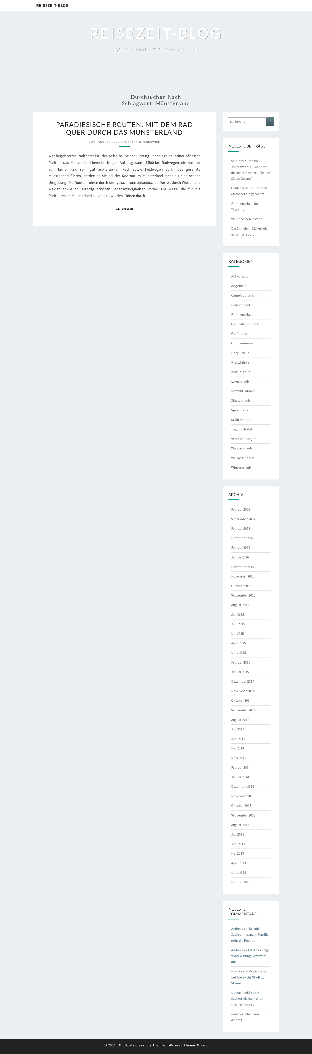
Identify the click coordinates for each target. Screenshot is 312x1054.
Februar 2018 (240, 528)
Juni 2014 (238, 738)
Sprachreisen (240, 410)
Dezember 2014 (242, 681)
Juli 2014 (237, 729)
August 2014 (240, 719)
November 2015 (242, 576)
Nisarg (202, 1045)
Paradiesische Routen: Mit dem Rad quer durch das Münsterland (124, 128)
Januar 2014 (240, 777)
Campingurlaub (242, 295)
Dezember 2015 (242, 567)
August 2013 (240, 825)
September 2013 (243, 815)
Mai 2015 (237, 633)
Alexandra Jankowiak (142, 141)
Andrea (236, 950)
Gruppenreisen (242, 343)
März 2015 (238, 652)
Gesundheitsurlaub (245, 324)
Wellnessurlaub (242, 458)
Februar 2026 (240, 509)
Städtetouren (241, 419)
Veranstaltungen (243, 438)
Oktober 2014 (241, 700)
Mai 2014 (237, 748)
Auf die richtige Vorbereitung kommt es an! (250, 956)
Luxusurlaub (240, 381)
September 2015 (243, 595)
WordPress (171, 1045)
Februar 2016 (240, 547)
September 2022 (243, 519)
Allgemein (239, 286)
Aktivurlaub (239, 276)
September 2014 (243, 710)
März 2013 (238, 872)
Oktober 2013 (241, 805)
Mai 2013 (237, 853)
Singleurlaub (240, 400)
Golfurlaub (239, 333)
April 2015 (238, 643)
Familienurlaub (242, 314)
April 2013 (238, 863)
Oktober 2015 (241, 586)
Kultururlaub (240, 372)
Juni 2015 (238, 624)
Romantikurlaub (243, 391)
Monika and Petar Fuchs (248, 971)
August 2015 (240, 605)
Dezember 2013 (242, 786)
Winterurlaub (241, 467)
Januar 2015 (240, 672)
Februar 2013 (240, 882)
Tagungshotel (241, 429)
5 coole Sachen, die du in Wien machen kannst (247, 998)
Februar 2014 (240, 767)
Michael (237, 992)
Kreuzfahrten (241, 362)
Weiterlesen (125, 208)
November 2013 (242, 796)
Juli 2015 (237, 614)
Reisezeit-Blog (52, 5)
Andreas (237, 928)
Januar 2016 (240, 557)
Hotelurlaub (240, 353)
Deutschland (240, 305)
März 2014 (238, 758)
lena (234, 1014)
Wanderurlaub (241, 448)
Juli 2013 (237, 834)
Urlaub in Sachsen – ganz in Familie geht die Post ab (250, 934)
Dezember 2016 (242, 538)
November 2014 (242, 691)
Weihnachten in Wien (246, 219)
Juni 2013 (238, 844)
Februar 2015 (240, 662)
